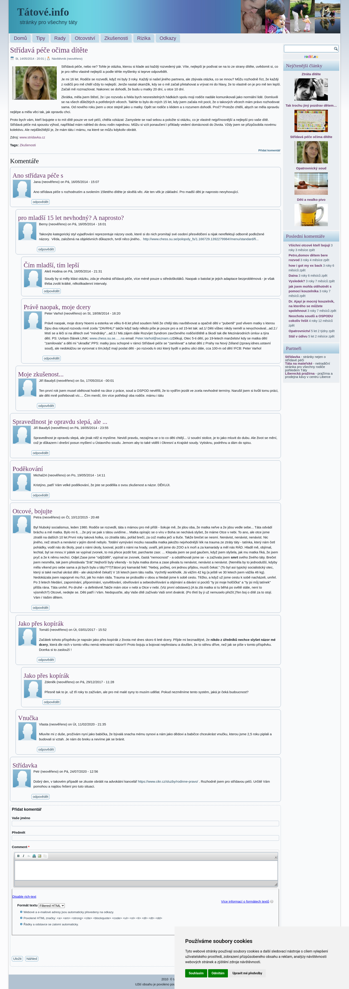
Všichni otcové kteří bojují (309, 245)
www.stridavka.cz (32, 137)
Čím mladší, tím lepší (51, 265)
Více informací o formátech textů (245, 901)
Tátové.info (43, 12)
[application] (145, 869)
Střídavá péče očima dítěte (311, 137)
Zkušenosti (116, 38)
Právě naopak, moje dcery (57, 307)
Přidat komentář (269, 150)
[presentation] (45, 944)
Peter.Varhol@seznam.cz (154, 338)
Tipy (40, 38)
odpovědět (40, 202)
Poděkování (27, 468)
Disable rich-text (24, 896)
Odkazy (168, 38)
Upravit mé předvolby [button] (247, 973)
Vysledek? (297, 281)
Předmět (18, 832)
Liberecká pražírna (300, 373)
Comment (20, 847)
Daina (293, 275)
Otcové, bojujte (32, 511)
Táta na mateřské (298, 363)
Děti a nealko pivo (311, 199)
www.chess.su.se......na (107, 338)
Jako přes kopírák (41, 623)
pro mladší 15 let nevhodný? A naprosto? (71, 217)
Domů (20, 38)
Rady (60, 38)
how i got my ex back (305, 265)
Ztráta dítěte (311, 74)
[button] (18, 855)
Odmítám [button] (218, 973)
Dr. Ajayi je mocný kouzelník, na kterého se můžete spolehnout (311, 306)
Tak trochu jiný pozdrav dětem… (311, 105)
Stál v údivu (298, 336)
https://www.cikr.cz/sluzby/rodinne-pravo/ (168, 781)
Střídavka (24, 765)
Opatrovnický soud (311, 168)
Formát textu (28, 905)
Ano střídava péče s (37, 175)
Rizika (143, 38)
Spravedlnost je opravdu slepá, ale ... (59, 421)
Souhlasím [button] (196, 973)
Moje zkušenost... (41, 374)
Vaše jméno (21, 818)
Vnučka (28, 717)
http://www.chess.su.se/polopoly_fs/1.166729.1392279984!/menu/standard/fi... (201, 239)
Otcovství (85, 38)
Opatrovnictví (299, 331)
